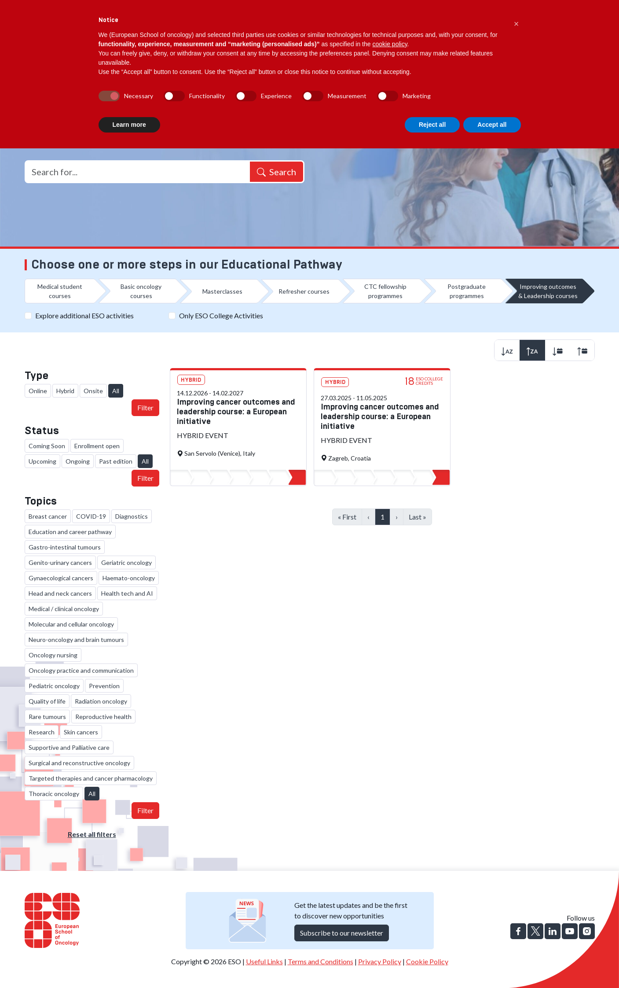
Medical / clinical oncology (64, 608)
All (115, 390)
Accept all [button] (491, 124)
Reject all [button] (432, 124)
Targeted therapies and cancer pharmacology (91, 778)
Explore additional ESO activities (84, 315)
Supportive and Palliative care (69, 747)
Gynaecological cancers (61, 578)
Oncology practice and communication (81, 670)
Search (276, 171)
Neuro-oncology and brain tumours (76, 639)
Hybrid (65, 390)
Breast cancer (48, 516)
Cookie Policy (427, 961)
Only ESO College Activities (221, 315)
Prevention (104, 685)
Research (42, 732)
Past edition (115, 461)
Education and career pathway (70, 531)
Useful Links (264, 961)
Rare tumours (47, 716)
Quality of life (47, 701)
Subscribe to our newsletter (341, 933)
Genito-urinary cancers (60, 562)
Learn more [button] (129, 124)
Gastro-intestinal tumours (65, 547)
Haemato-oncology (129, 578)
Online (38, 390)
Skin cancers (81, 732)
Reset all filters (92, 834)
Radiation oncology (101, 701)
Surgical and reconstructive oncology (79, 763)
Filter (145, 407)
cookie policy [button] (389, 44)
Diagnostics (131, 516)
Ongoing (78, 461)
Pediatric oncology (54, 685)
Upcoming (42, 461)
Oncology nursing (53, 655)
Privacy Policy (379, 961)
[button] (516, 21)
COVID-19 (91, 516)
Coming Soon (47, 446)
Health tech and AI (127, 593)
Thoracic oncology (54, 793)
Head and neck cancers (60, 593)
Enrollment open (97, 446)
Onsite (93, 390)
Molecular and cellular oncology (71, 624)
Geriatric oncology (126, 562)
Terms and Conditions (320, 961)
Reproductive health (103, 716)
